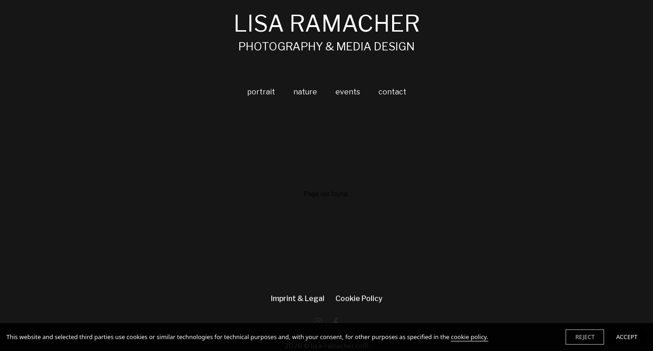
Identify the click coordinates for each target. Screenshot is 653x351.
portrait (261, 92)
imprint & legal (297, 298)
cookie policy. (469, 337)
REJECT (584, 337)
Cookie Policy (359, 298)
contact (392, 92)
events (347, 92)
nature (305, 92)
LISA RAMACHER (326, 32)
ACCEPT (626, 337)
